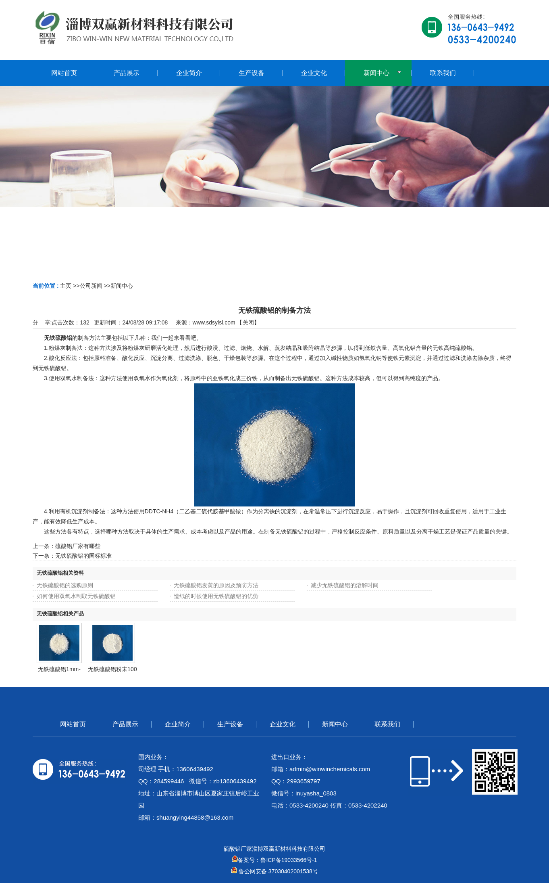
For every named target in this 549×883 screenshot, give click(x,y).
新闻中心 (121, 285)
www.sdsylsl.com (214, 322)
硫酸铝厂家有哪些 (77, 546)
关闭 (248, 322)
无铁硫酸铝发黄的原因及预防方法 (216, 585)
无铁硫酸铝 (58, 338)
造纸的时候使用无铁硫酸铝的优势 (216, 596)
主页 (65, 285)
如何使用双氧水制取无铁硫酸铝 (76, 596)
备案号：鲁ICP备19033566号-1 (274, 860)
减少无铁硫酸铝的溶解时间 (344, 585)
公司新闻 (91, 285)
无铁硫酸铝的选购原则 (65, 585)
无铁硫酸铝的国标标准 (83, 555)
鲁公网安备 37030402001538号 (274, 871)
